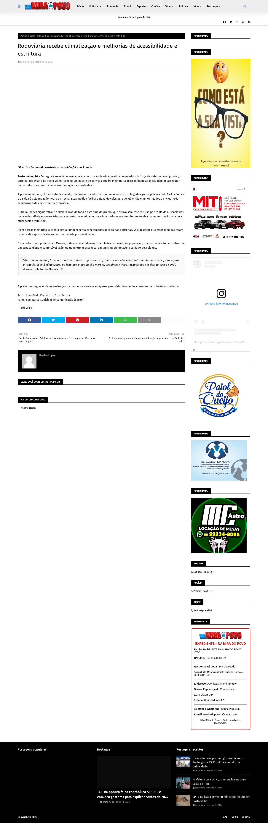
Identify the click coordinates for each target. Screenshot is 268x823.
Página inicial (27, 36)
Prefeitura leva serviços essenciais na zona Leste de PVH (219, 781)
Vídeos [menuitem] (169, 6)
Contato (246, 817)
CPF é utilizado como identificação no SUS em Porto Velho (221, 799)
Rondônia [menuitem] (112, 6)
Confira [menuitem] (155, 6)
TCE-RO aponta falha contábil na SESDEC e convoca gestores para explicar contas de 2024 (132, 794)
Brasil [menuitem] (127, 6)
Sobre (235, 817)
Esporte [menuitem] (141, 6)
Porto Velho (42, 36)
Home (224, 817)
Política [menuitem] (93, 6)
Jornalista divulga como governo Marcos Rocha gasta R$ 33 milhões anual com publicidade (218, 762)
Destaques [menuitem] (213, 6)
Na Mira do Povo (47, 817)
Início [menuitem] (80, 6)
